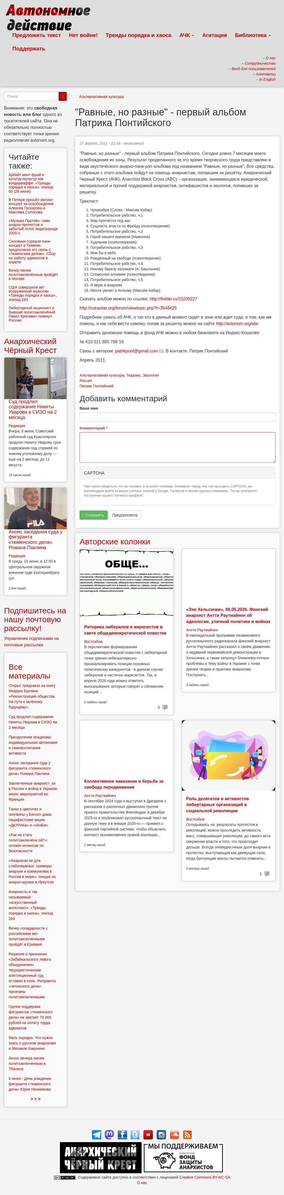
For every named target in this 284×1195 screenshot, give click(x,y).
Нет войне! (83, 35)
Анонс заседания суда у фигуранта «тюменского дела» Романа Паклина (35, 539)
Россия (86, 380)
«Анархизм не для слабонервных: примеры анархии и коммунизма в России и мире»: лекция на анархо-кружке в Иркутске (32, 871)
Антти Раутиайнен (202, 630)
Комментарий (93, 428)
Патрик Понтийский (96, 386)
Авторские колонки (115, 541)
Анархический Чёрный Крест (30, 346)
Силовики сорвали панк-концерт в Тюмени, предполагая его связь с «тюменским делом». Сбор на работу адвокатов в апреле (32, 251)
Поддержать (28, 49)
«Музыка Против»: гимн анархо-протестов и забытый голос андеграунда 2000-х (33, 226)
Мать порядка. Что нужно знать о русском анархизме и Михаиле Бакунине (32, 1043)
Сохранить (93, 515)
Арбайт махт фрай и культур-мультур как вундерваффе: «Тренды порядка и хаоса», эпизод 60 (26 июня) (31, 183)
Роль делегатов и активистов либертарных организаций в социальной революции (217, 804)
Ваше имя (89, 408)
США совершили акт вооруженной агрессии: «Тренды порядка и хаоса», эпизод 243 (32, 293)
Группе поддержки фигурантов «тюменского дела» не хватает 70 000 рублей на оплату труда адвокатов (30, 1017)
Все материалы (30, 671)
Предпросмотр (125, 515)
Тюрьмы (133, 375)
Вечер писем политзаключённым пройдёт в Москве (33, 274)
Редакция (17, 426)
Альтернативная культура (101, 96)
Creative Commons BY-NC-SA (204, 1177)
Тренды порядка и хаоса (138, 35)
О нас (142, 1183)
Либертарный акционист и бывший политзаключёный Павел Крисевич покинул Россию (32, 314)
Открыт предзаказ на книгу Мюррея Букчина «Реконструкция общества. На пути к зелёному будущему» (32, 696)
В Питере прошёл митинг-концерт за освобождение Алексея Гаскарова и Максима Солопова (31, 206)
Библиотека (253, 35)
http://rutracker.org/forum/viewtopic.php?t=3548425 (128, 308)
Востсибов (93, 641)
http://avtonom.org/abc (237, 323)
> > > (36, 1099)
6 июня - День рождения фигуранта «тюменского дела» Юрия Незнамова (30, 1083)
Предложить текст (36, 35)
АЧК (186, 35)
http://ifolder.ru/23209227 (173, 299)
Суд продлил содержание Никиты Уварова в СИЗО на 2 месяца (33, 409)
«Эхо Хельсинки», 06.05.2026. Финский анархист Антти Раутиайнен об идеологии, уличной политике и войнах (228, 615)
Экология (151, 375)
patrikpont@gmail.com (136, 351)
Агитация (214, 35)
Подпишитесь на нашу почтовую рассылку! (35, 619)
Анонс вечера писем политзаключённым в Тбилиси (27, 1063)
